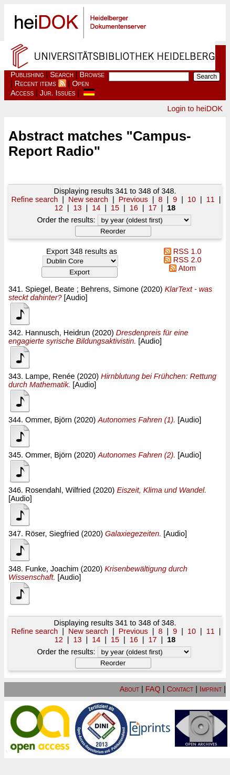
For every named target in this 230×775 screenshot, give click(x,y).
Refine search (34, 199)
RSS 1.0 (181, 251)
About (129, 689)
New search (88, 199)
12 (59, 208)
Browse (92, 74)
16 (134, 208)
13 (77, 208)
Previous (133, 199)
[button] (113, 231)
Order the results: (114, 220)
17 (153, 208)
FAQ (153, 689)
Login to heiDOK (195, 108)
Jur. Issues (58, 93)
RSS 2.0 (181, 260)
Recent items (35, 83)
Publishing (27, 74)
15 (115, 208)
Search (62, 74)
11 (210, 199)
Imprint (211, 689)
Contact (179, 689)
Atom (180, 268)
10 (191, 199)
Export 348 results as (81, 251)
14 (96, 208)
